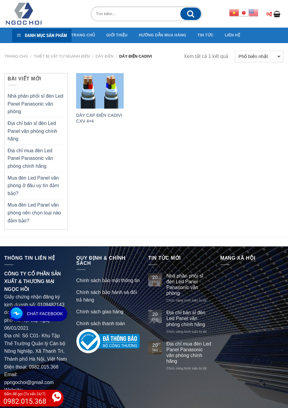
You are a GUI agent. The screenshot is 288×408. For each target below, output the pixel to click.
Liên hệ (232, 35)
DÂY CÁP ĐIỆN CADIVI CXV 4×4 (99, 118)
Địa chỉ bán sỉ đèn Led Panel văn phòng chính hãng (32, 131)
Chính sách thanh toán (100, 323)
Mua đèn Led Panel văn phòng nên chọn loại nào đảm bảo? (34, 212)
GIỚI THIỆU (117, 35)
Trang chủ (16, 56)
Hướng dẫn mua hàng (162, 35)
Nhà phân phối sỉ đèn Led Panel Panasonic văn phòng (35, 103)
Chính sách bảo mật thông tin (108, 280)
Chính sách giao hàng (100, 311)
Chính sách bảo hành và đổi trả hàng (106, 296)
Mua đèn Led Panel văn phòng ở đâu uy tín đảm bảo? (33, 185)
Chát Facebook (45, 313)
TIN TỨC (205, 35)
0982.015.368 (44, 366)
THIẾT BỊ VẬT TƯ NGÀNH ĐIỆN (62, 56)
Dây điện (104, 56)
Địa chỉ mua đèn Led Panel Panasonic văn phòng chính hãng (30, 158)
